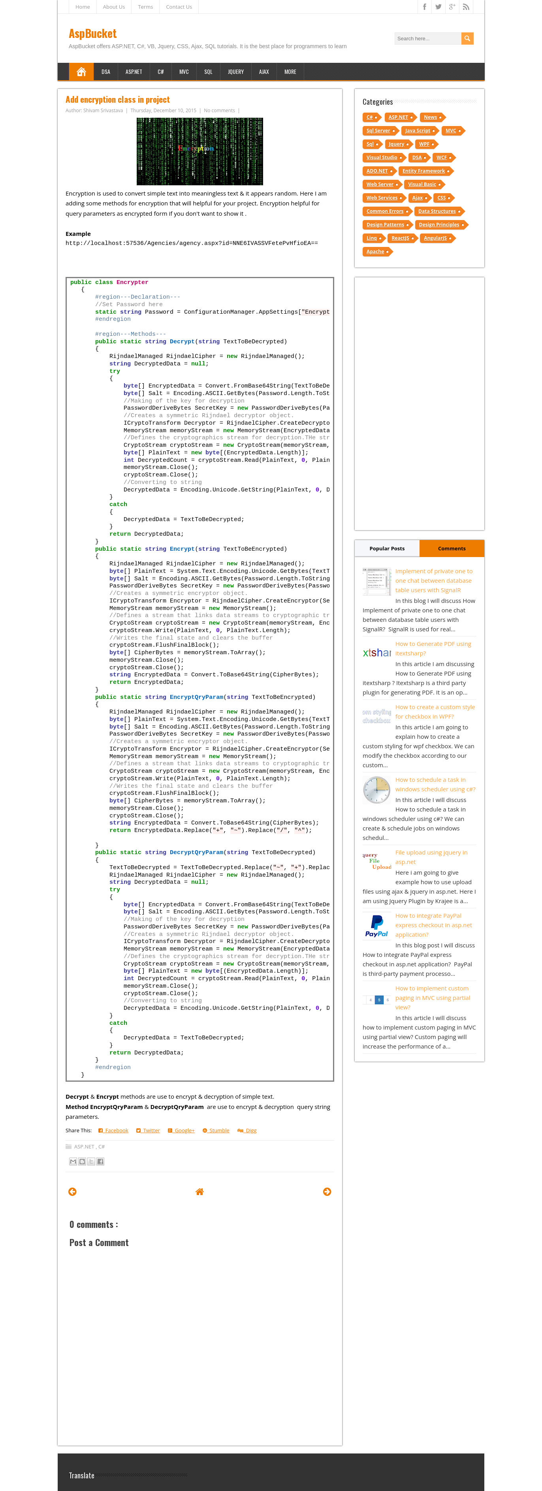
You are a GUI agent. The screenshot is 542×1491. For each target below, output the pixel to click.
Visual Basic (422, 184)
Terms (145, 6)
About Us (114, 6)
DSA (106, 71)
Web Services (382, 197)
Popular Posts (387, 548)
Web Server (380, 184)
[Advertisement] (419, 403)
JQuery (236, 71)
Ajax (264, 71)
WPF (424, 144)
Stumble (216, 1130)
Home (82, 6)
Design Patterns (385, 224)
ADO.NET (377, 171)
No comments (220, 110)
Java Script (417, 130)
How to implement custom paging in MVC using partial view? (432, 997)
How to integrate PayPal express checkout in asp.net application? (433, 924)
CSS (441, 197)
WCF (442, 157)
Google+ (181, 1130)
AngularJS (435, 238)
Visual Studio (382, 157)
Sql (370, 144)
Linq (372, 238)
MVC (184, 71)
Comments (452, 548)
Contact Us (179, 6)
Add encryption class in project (118, 99)
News (430, 117)
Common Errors (385, 211)
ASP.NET (134, 71)
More (290, 71)
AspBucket (93, 33)
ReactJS (400, 238)
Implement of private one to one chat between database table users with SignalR (434, 580)
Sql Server (378, 130)
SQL (208, 71)
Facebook (113, 1130)
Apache (375, 251)
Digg (247, 1130)
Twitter (148, 1130)
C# (161, 71)
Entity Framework (424, 171)
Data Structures (437, 211)
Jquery (397, 144)
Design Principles (439, 224)
